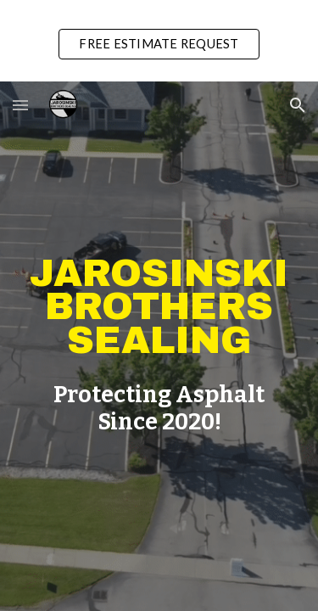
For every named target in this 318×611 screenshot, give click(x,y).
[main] (159, 307)
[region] (159, 40)
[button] (20, 104)
